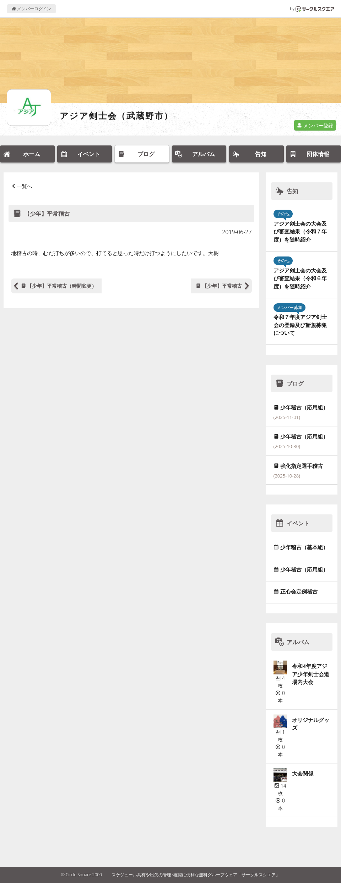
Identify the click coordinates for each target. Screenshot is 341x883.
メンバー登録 (315, 125)
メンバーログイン (31, 9)
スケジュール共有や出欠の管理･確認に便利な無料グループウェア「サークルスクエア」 (196, 875)
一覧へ (24, 186)
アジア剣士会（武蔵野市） (116, 115)
